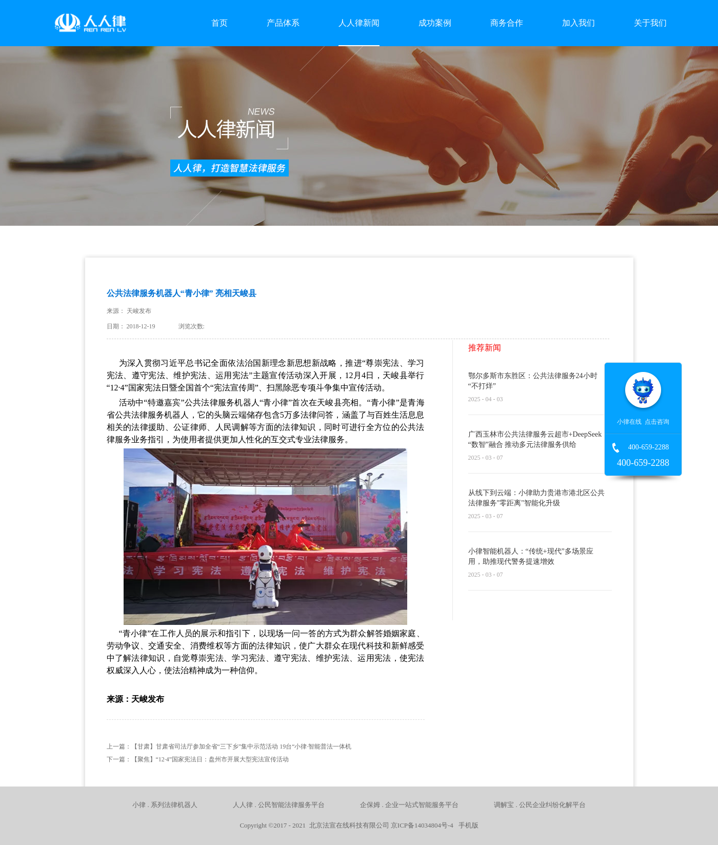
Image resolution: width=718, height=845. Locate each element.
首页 (219, 22)
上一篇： (229, 746)
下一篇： (198, 759)
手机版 (466, 825)
